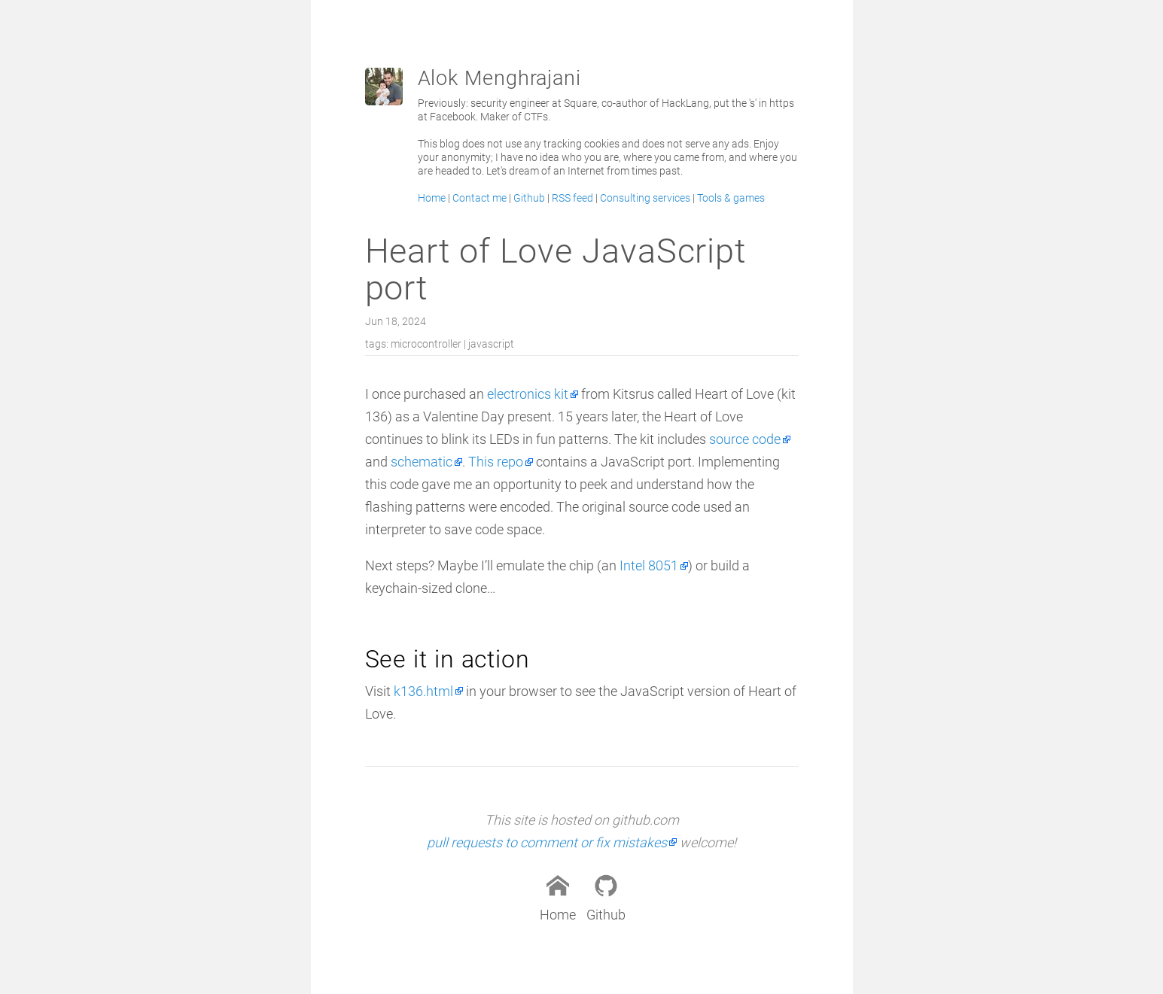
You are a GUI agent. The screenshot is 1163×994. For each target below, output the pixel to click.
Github (529, 198)
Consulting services (645, 198)
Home (432, 198)
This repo (495, 462)
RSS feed (572, 198)
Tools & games (731, 198)
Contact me (479, 198)
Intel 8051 (649, 565)
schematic (421, 462)
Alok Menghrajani (499, 78)
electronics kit (527, 394)
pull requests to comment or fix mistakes (547, 842)
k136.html (423, 691)
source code (745, 439)
